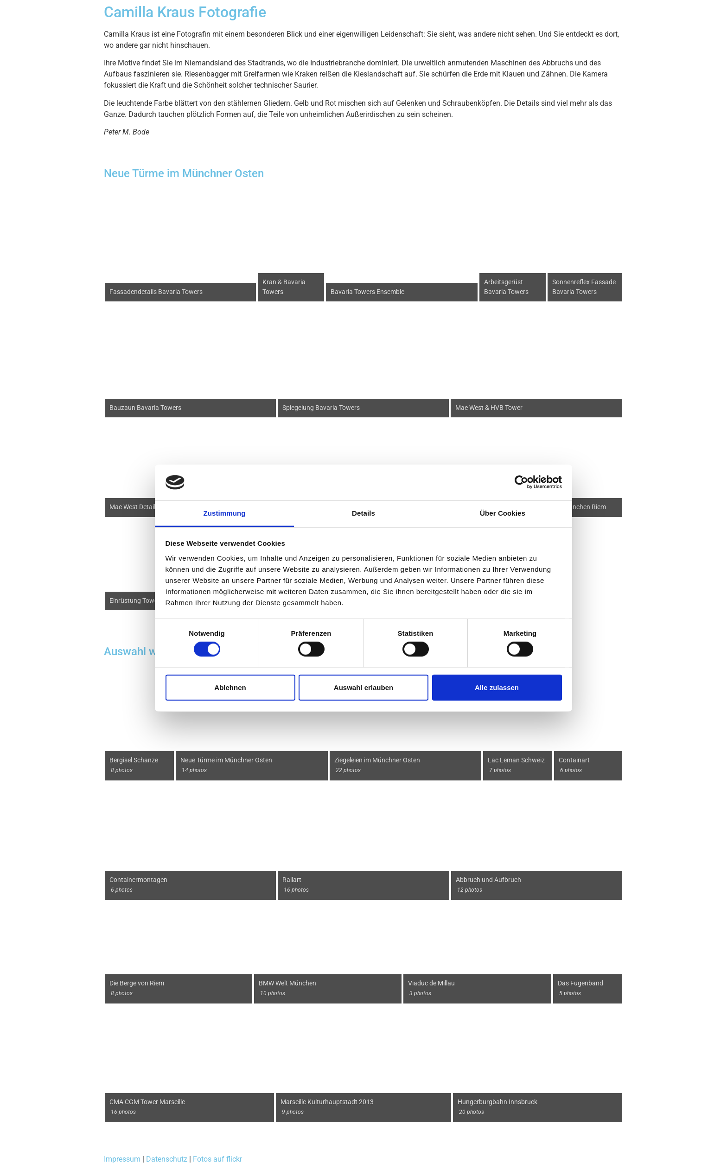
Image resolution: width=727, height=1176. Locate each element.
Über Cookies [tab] (502, 513)
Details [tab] (363, 513)
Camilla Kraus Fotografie (185, 12)
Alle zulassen (497, 687)
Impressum (122, 1159)
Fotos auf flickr (217, 1159)
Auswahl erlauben (363, 687)
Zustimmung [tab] (225, 513)
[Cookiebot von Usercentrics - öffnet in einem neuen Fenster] (521, 482)
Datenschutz (166, 1159)
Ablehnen (230, 687)
